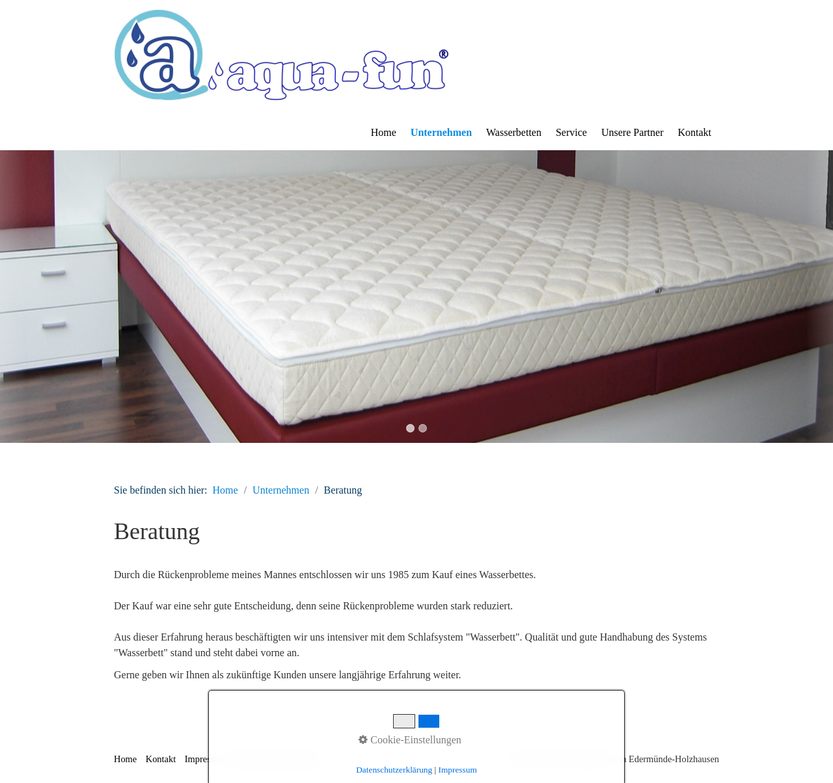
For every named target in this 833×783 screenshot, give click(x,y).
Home (383, 132)
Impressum (205, 759)
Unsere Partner (632, 132)
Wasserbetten (513, 132)
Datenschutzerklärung (276, 759)
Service (571, 132)
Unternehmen (441, 132)
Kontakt (694, 132)
